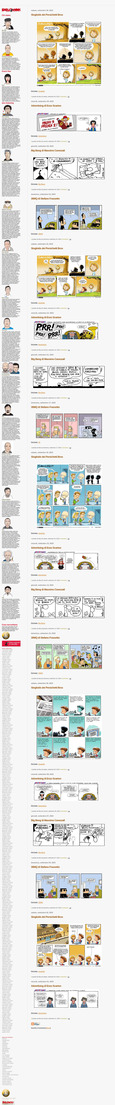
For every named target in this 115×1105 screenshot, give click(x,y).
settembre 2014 (7, 804)
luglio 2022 (5, 958)
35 (39, 442)
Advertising (42, 136)
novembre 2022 (7, 965)
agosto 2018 (6, 881)
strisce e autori (7, 1071)
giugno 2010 (6, 720)
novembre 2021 (7, 945)
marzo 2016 (6, 833)
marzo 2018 (6, 873)
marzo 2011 (6, 735)
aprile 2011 (6, 736)
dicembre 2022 (7, 966)
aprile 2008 (6, 677)
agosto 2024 (6, 999)
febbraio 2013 (6, 773)
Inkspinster (5, 1040)
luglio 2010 (5, 722)
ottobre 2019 (6, 904)
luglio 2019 (5, 899)
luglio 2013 (5, 781)
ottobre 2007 (6, 668)
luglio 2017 (5, 860)
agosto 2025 (6, 1019)
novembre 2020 (7, 925)
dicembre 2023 (7, 986)
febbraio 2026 (6, 1029)
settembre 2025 (7, 1020)
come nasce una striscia (10, 1075)
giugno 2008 (6, 681)
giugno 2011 (6, 740)
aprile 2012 (6, 756)
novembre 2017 (7, 866)
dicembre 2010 (7, 730)
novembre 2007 (7, 669)
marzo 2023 (6, 971)
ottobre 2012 (6, 766)
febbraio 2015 (6, 812)
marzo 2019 (6, 892)
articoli (4, 1038)
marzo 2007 (6, 656)
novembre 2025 (7, 1024)
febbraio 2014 (6, 792)
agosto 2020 (6, 920)
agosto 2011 (6, 743)
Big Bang (41, 184)
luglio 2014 (5, 800)
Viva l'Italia (5, 1057)
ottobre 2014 (6, 805)
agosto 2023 (6, 979)
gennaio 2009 (6, 692)
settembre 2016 (7, 843)
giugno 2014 (6, 799)
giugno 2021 (6, 937)
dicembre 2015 (7, 828)
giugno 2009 (6, 700)
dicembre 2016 (7, 848)
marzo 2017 (6, 853)
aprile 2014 (6, 796)
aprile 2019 (6, 894)
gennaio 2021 (6, 928)
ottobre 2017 (6, 864)
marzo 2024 (6, 991)
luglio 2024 (5, 997)
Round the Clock (7, 1063)
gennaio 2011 (6, 732)
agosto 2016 (6, 841)
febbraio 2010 (6, 714)
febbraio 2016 (6, 832)
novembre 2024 (7, 1004)
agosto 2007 (6, 664)
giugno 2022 (6, 956)
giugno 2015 (6, 819)
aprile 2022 (6, 953)
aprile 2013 (6, 776)
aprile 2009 (6, 697)
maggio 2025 (6, 1014)
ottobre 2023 (6, 983)
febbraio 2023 (6, 969)
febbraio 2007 (6, 654)
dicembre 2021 (7, 946)
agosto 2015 (6, 822)
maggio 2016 (6, 837)
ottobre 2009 (6, 707)
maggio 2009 (6, 699)
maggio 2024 (6, 994)
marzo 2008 (6, 676)
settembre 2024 (7, 1001)
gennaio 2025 (6, 1007)
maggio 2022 (6, 955)
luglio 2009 (5, 702)
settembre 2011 (7, 745)
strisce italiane (7, 1083)
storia (4, 1070)
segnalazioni (6, 1068)
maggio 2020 (6, 915)
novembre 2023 (7, 984)
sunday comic (6, 1078)
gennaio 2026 (6, 1027)
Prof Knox (5, 1052)
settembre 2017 (7, 863)
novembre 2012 (7, 768)
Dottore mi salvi (7, 1058)
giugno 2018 (6, 878)
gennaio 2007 (6, 653)
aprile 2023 (6, 973)
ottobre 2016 (6, 845)
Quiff (3, 1053)
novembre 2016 (7, 846)
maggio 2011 (6, 738)
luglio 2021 (5, 938)
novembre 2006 (7, 650)
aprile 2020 (6, 914)
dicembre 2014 (7, 809)
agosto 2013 (6, 782)
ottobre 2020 (6, 924)
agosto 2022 (6, 960)
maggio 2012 (6, 758)
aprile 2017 (6, 855)
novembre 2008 (7, 689)
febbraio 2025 (6, 1009)
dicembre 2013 (7, 789)
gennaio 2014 (6, 791)
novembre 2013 (7, 787)
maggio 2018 (6, 876)
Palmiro (4, 1045)
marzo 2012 (6, 755)
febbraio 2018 (6, 871)
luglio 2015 (5, 820)
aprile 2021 (6, 933)
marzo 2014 (6, 794)
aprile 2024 (6, 992)
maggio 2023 (6, 974)
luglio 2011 (5, 741)
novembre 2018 (7, 886)
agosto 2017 (6, 861)
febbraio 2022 (6, 950)
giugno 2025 (6, 1015)
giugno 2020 (6, 917)
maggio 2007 (6, 659)
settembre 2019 (7, 902)
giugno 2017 (6, 858)
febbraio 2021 (6, 930)
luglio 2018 (5, 879)
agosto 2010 (6, 723)
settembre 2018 (7, 883)
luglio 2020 (5, 919)
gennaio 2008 (6, 673)
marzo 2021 (6, 932)
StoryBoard (6, 1048)
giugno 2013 (6, 779)
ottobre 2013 (6, 786)
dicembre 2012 (7, 769)
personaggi (6, 1073)
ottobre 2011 (6, 746)
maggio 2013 (6, 778)
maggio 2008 (6, 679)
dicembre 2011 (7, 750)
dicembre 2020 (7, 927)
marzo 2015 (6, 814)
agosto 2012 (6, 763)
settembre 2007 (7, 666)
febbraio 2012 (6, 753)
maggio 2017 (6, 856)
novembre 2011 (7, 748)
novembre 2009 (7, 709)
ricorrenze (5, 1076)
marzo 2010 (6, 715)
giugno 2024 (6, 996)
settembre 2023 (7, 981)
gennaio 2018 (6, 869)
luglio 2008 (5, 682)
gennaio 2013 (6, 771)
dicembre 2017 (7, 868)
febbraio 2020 (6, 910)
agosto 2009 (6, 704)
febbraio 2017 (6, 851)
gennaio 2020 (6, 909)
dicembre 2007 (7, 671)
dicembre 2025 (7, 1025)
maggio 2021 (6, 935)
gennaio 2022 (6, 948)
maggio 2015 (6, 817)
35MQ (40, 234)
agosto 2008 (6, 684)
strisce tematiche (7, 1079)
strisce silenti (6, 1081)
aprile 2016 (6, 835)
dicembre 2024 (7, 1006)
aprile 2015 (6, 815)
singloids (41, 91)
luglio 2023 (5, 978)
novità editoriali (7, 1066)
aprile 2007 (6, 658)
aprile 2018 (6, 874)
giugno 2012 (6, 759)
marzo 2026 (6, 1030)
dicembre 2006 (7, 651)
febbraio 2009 (6, 694)
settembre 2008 (7, 686)
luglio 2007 (5, 663)
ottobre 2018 (6, 884)
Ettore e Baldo (7, 1061)
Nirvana (4, 1047)
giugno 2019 (6, 897)
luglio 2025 (5, 1017)
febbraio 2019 (6, 891)
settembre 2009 (7, 705)
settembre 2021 (7, 942)
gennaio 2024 (6, 988)
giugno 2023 (6, 976)
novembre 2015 (7, 827)
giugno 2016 (6, 838)
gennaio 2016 (6, 830)
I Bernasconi (6, 1060)
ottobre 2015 (6, 825)
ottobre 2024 (6, 1002)
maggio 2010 (6, 718)
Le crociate (6, 1055)
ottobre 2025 (6, 1022)
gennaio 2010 (6, 712)
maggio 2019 (6, 896)
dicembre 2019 (7, 907)
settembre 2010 (7, 725)
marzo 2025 (6, 1010)
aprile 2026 (6, 1032)
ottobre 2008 (6, 687)
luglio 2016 (5, 840)
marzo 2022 (6, 951)
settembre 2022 (7, 961)
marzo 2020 (6, 912)
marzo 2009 (6, 695)
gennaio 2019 (6, 889)
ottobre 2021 (6, 943)
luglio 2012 (5, 761)
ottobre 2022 (6, 963)
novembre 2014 (7, 807)
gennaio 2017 (6, 850)
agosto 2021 (6, 940)
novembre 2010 (7, 728)
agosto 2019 (6, 901)
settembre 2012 (7, 764)
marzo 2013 (6, 774)
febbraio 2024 (6, 989)
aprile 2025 (6, 1012)
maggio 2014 (6, 797)
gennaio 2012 (6, 751)
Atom (48, 1028)
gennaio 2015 (6, 810)
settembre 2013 (7, 784)
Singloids (5, 1043)
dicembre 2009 (7, 710)
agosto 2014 (6, 802)
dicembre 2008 (7, 691)
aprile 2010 (6, 717)
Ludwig (4, 1065)
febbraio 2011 (6, 733)
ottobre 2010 (6, 727)
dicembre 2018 (7, 887)
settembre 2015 (7, 823)
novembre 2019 (7, 905)
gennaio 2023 (6, 968)
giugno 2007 (6, 661)
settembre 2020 (7, 922)
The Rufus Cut (7, 1084)
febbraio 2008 (6, 674)
